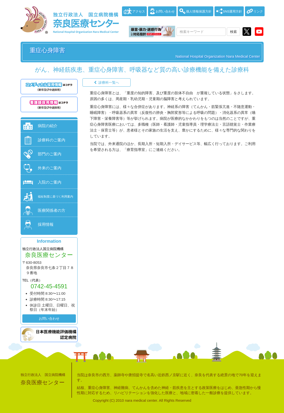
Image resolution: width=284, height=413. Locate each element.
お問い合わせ (49, 318)
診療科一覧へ (108, 82)
